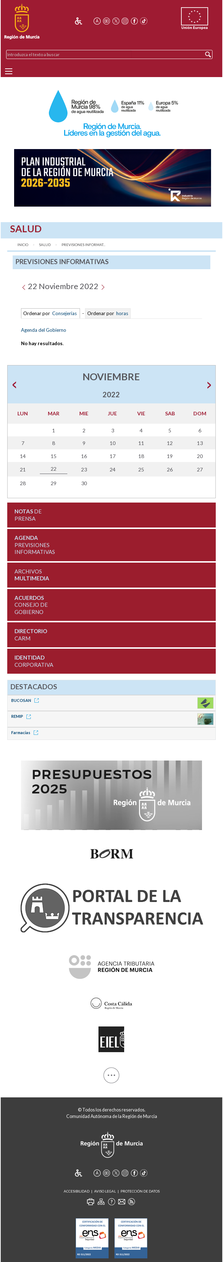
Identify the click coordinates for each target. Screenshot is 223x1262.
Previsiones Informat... (83, 245)
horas (121, 313)
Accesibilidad (76, 1191)
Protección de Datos (140, 1191)
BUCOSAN (26, 700)
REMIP (22, 716)
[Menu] (8, 71)
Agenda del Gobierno (43, 330)
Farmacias (26, 732)
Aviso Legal (105, 1191)
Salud (45, 245)
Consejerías (64, 313)
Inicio (22, 245)
